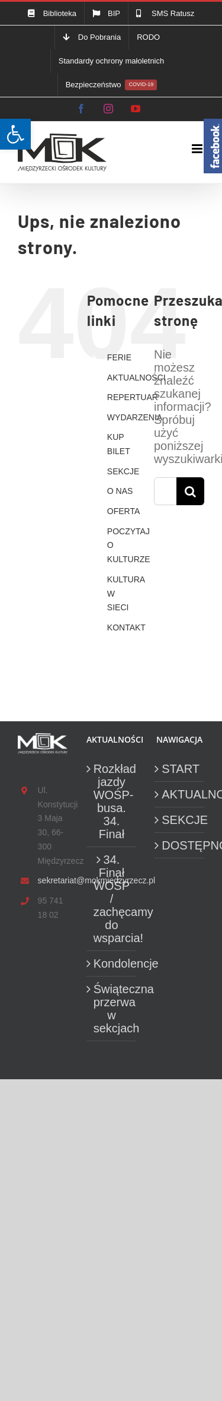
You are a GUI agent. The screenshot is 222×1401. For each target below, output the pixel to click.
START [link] (180, 768)
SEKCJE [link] (123, 471)
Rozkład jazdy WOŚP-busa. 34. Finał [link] (112, 801)
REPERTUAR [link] (132, 397)
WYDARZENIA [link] (134, 417)
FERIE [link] (119, 357)
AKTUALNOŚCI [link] (136, 377)
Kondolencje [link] (112, 963)
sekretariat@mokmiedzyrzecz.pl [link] (52, 880)
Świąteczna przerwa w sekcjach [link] (112, 1008)
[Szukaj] (190, 491)
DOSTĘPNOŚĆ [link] (180, 845)
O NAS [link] (120, 491)
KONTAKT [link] (126, 627)
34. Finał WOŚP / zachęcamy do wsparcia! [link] (112, 898)
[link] (15, 134)
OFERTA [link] (123, 511)
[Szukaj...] (165, 491)
